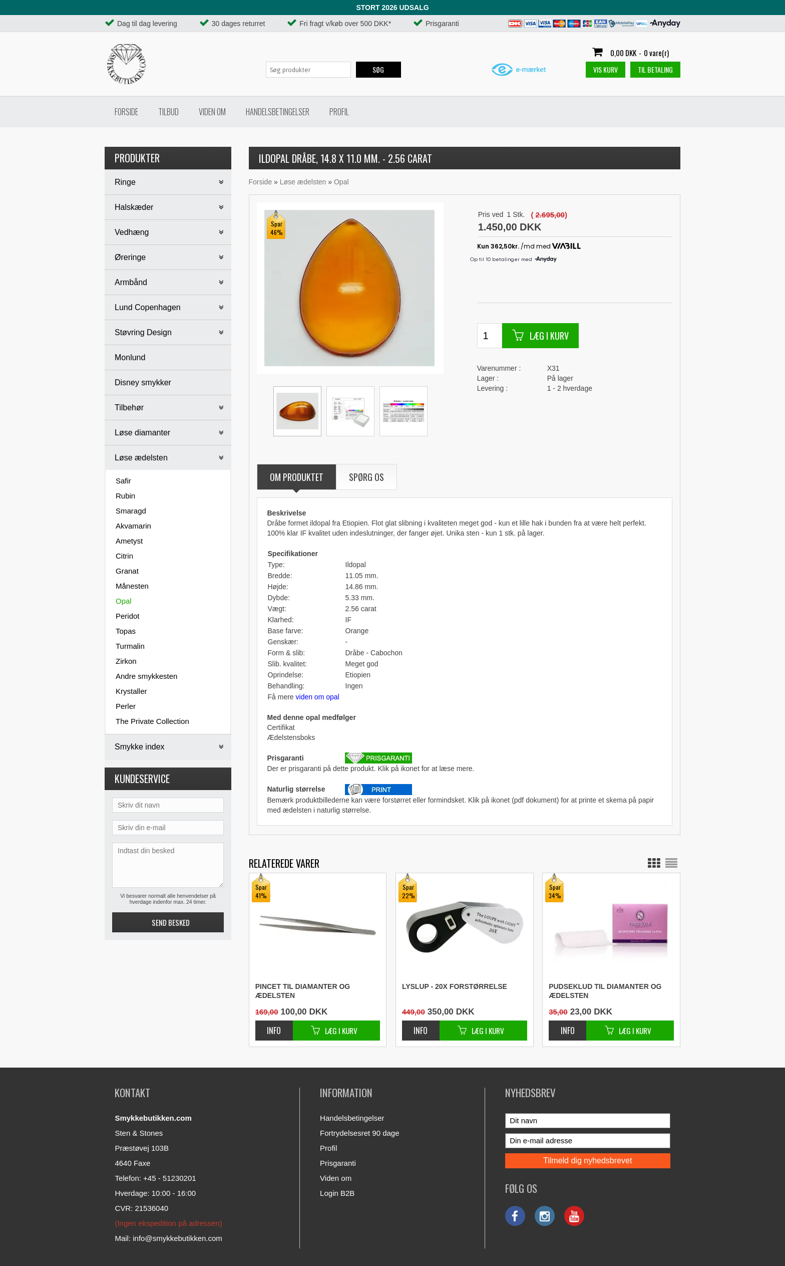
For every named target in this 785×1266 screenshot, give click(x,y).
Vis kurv (605, 69)
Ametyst (129, 541)
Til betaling (655, 69)
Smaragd (131, 511)
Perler (126, 706)
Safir (123, 480)
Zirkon (126, 661)
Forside (126, 112)
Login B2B (337, 1193)
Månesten (132, 586)
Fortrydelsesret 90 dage (359, 1133)
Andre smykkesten (146, 676)
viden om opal (317, 697)
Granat (127, 571)
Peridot (128, 616)
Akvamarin (133, 526)
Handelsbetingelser (277, 112)
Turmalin (130, 646)
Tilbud (168, 112)
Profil (339, 112)
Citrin (124, 556)
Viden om (212, 112)
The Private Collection (152, 721)
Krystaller (131, 691)
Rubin (125, 495)
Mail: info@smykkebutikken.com (168, 1238)
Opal (124, 601)
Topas (126, 631)
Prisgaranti (338, 1163)
